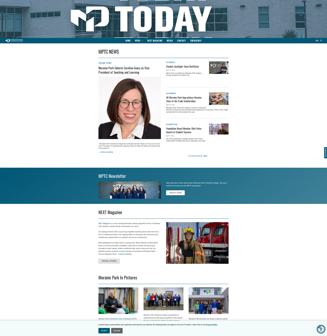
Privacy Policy (211, 325)
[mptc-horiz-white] (14, 41)
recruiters (202, 319)
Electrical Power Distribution (121, 319)
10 (201, 156)
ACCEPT (104, 331)
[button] (141, 40)
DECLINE (117, 331)
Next (205, 156)
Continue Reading (124, 254)
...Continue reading (105, 152)
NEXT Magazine (104, 223)
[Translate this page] (317, 40)
